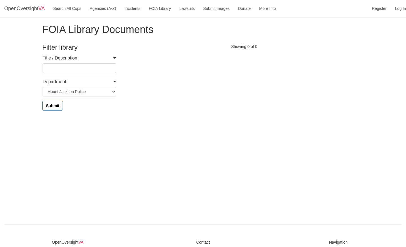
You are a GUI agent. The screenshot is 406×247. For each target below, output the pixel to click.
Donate (244, 8)
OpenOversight (24, 8)
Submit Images (216, 8)
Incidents (132, 8)
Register (379, 8)
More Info (267, 8)
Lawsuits (187, 8)
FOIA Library (160, 8)
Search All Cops (67, 8)
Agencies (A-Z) (103, 8)
